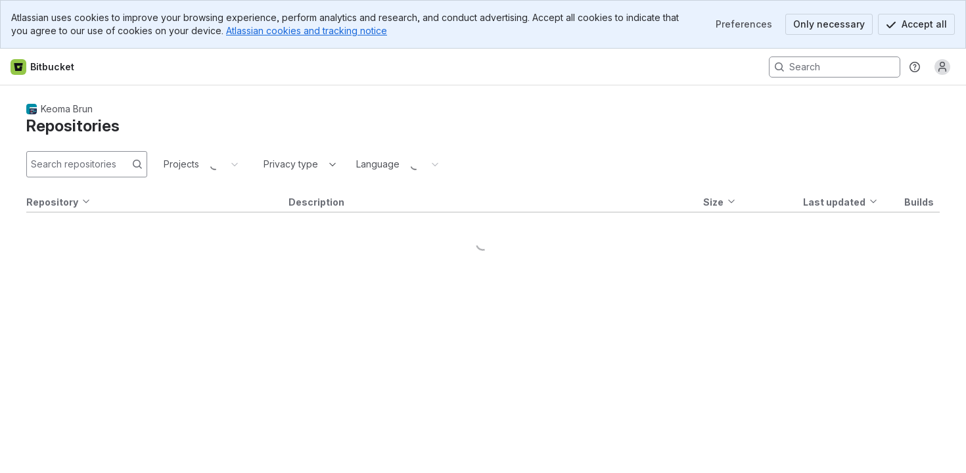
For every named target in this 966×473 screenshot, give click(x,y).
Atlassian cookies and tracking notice (306, 30)
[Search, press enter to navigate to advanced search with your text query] (834, 67)
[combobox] (265, 164)
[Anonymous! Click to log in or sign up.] (942, 67)
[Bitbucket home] (43, 67)
